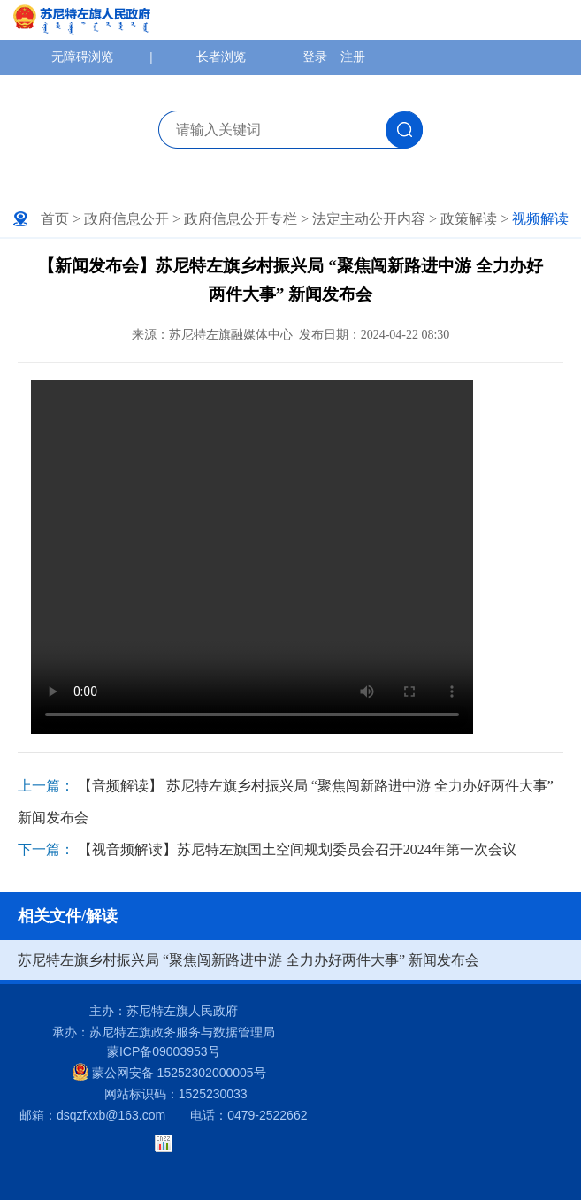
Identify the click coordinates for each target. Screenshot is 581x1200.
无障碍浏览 (82, 57)
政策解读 (468, 218)
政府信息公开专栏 (240, 218)
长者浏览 (221, 57)
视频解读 (540, 218)
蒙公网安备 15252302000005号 (169, 1072)
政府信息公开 (126, 218)
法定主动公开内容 (368, 218)
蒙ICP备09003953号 (163, 1051)
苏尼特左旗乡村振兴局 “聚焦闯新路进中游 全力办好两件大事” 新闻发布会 (248, 959)
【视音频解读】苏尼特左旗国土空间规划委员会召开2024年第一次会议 (297, 849)
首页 (55, 218)
